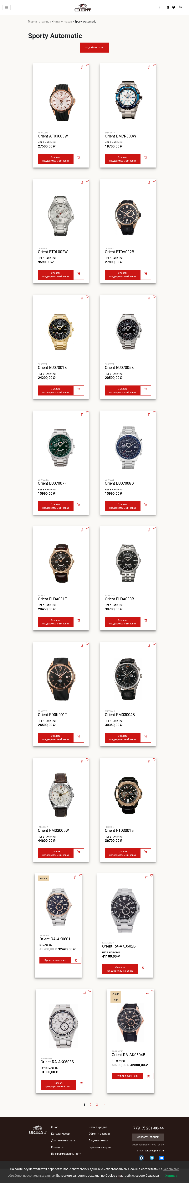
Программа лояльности (66, 1153)
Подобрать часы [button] (94, 47)
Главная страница (39, 21)
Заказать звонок (148, 1137)
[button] (87, 65)
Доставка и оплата (63, 1140)
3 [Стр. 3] (97, 1105)
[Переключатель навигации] (6, 8)
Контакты (57, 1147)
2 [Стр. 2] (91, 1105)
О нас (54, 1127)
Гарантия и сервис (100, 1147)
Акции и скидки (98, 1140)
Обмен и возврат (99, 1133)
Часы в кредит (98, 1127)
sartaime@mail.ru (154, 1150)
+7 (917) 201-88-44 (147, 1128)
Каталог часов (63, 21)
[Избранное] (174, 7)
